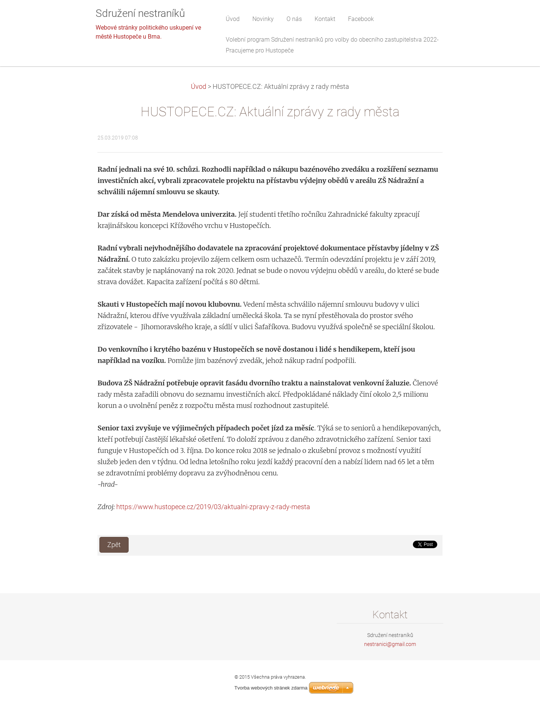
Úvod (198, 86)
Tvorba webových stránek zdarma (271, 688)
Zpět (114, 545)
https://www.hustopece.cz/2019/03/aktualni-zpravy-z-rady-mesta (213, 507)
